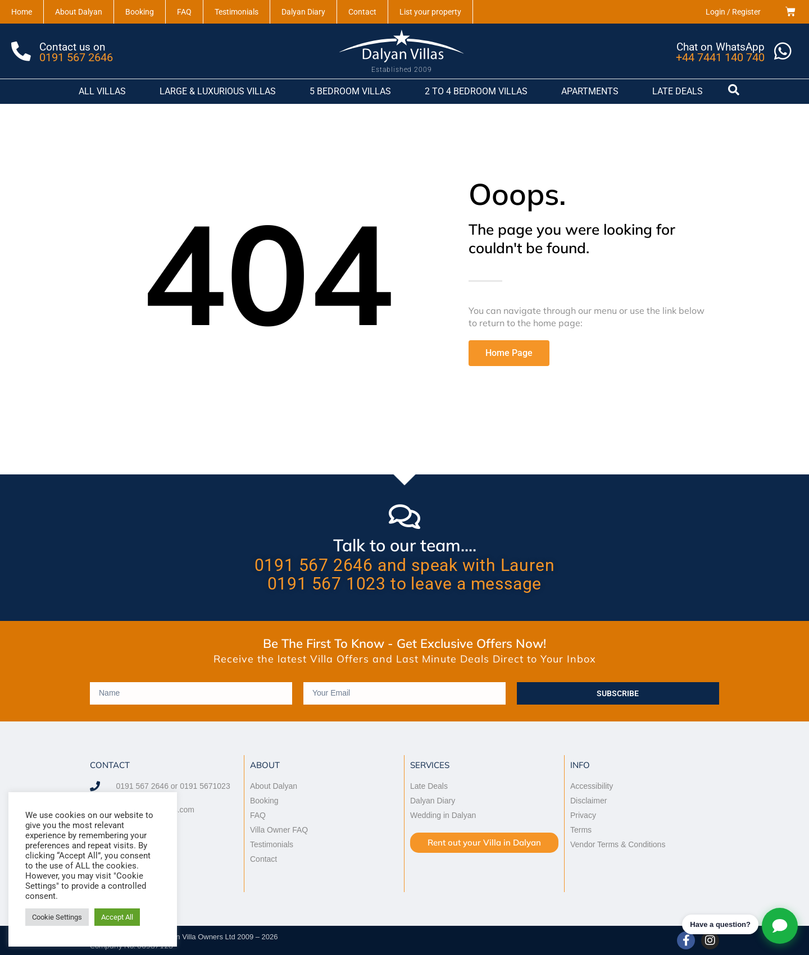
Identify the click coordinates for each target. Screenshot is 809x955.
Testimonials (236, 11)
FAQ (184, 11)
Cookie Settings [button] (57, 917)
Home (21, 11)
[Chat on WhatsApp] (782, 51)
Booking (139, 11)
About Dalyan (78, 11)
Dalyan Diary (303, 11)
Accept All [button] (117, 917)
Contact (362, 11)
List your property (430, 11)
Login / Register (733, 11)
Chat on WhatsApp (719, 46)
